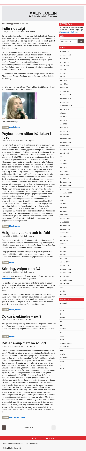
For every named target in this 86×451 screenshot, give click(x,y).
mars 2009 (64, 171)
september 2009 (66, 149)
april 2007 (63, 255)
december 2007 (65, 226)
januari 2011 (64, 91)
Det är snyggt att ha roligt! (24, 343)
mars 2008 (64, 215)
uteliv (23, 417)
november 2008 (65, 186)
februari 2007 (64, 262)
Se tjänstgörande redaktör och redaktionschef (20, 443)
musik (11, 127)
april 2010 (63, 124)
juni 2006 (63, 291)
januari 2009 (64, 178)
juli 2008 (63, 200)
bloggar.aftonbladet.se (69, 32)
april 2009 (63, 167)
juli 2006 (63, 287)
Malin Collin (43, 13)
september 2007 (66, 236)
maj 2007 (63, 251)
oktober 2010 (64, 102)
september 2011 (66, 62)
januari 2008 (64, 222)
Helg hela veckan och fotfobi (26, 233)
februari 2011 (64, 88)
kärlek (11, 226)
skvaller (62, 354)
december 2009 (65, 138)
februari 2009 (64, 175)
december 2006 (65, 269)
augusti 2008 (64, 196)
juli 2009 (63, 157)
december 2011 (65, 51)
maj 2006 (63, 295)
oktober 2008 (64, 189)
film (61, 314)
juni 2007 (63, 247)
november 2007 (65, 229)
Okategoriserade (66, 343)
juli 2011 (63, 69)
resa (61, 350)
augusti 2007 (64, 240)
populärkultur (64, 347)
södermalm (64, 358)
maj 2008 (63, 207)
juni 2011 (63, 73)
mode (62, 336)
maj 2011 (63, 77)
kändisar (63, 328)
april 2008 (63, 211)
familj (62, 310)
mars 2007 (64, 258)
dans (11, 417)
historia (62, 318)
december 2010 (65, 95)
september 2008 (66, 193)
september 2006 (66, 280)
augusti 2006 (64, 284)
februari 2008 (64, 218)
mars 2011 (64, 84)
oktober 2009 (64, 146)
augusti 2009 (64, 153)
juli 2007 (63, 244)
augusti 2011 (64, 66)
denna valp (6, 279)
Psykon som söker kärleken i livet (26, 135)
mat (61, 332)
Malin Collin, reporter (27, 32)
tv (60, 365)
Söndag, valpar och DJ (21, 269)
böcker (62, 307)
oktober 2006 (64, 276)
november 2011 (65, 55)
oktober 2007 (64, 233)
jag (61, 325)
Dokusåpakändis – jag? (22, 316)
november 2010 (65, 98)
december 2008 (65, 182)
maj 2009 (63, 164)
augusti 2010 (64, 109)
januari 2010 (64, 135)
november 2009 (65, 142)
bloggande (63, 303)
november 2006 (65, 273)
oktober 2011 (64, 59)
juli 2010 (63, 113)
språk (62, 361)
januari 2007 (64, 265)
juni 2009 (63, 160)
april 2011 (63, 80)
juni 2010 (63, 117)
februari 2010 (64, 131)
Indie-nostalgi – (15, 28)
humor (62, 321)
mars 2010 (64, 127)
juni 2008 (63, 204)
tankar (18, 127)
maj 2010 (63, 120)
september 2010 (66, 106)
